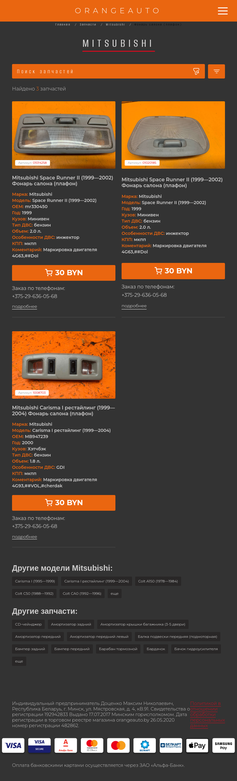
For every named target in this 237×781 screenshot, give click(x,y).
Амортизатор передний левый (99, 636)
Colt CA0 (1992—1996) (82, 593)
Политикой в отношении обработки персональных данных (207, 714)
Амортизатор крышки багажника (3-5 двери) (142, 624)
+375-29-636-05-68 (34, 296)
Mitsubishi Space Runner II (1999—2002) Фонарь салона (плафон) (62, 181)
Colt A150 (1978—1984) (158, 581)
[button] (115, 593)
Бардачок (156, 648)
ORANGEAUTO (118, 10)
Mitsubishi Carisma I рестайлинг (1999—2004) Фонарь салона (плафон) (63, 411)
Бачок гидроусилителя (196, 648)
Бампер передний (72, 648)
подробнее (24, 306)
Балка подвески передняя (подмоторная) (177, 636)
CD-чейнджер (28, 624)
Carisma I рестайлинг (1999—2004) (96, 581)
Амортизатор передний (38, 636)
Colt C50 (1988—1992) (34, 593)
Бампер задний (30, 648)
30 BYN (63, 272)
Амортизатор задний (71, 624)
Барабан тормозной (118, 648)
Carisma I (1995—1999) (35, 581)
